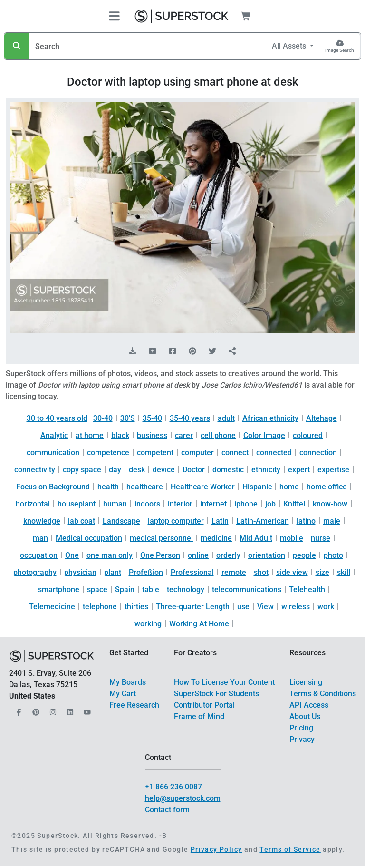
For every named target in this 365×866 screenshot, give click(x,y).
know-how (330, 503)
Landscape (121, 520)
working (148, 623)
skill (343, 572)
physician (80, 572)
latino (306, 520)
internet (213, 503)
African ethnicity (270, 418)
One (72, 555)
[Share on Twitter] (212, 351)
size (322, 572)
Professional (192, 572)
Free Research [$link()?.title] (134, 705)
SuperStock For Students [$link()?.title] (216, 693)
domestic (228, 469)
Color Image (264, 435)
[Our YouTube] (86, 709)
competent (155, 452)
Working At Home (199, 623)
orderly (228, 555)
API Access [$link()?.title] (308, 705)
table (150, 589)
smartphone (58, 589)
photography (35, 572)
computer (197, 452)
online (198, 555)
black (120, 435)
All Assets (290, 45)
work (325, 606)
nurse (320, 538)
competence (108, 452)
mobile (291, 538)
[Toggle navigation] (114, 16)
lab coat (81, 520)
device (164, 469)
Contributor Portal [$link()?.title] (204, 705)
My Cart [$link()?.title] (122, 693)
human (115, 503)
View (265, 606)
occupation (39, 555)
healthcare (144, 486)
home (289, 486)
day (115, 469)
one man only (109, 555)
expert (299, 469)
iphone (246, 503)
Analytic (54, 435)
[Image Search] (339, 46)
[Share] (232, 351)
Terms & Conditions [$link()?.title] (322, 693)
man (40, 538)
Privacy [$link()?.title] (302, 739)
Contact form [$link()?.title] (167, 809)
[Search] (16, 46)
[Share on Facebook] (172, 351)
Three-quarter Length (193, 606)
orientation (266, 555)
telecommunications (246, 589)
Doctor (193, 469)
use (243, 606)
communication (53, 452)
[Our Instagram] (51, 709)
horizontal (33, 503)
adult (226, 418)
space (97, 589)
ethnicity (265, 469)
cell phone (218, 435)
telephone (100, 606)
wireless (295, 606)
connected (274, 452)
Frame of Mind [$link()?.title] (199, 716)
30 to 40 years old (57, 418)
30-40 (103, 418)
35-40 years (190, 418)
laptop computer (176, 520)
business (152, 435)
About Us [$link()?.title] (304, 716)
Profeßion (146, 572)
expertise (333, 469)
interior (180, 503)
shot (261, 572)
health (108, 486)
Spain (124, 589)
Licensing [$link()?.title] (305, 682)
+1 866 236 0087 (173, 786)
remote (233, 572)
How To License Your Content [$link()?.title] (224, 682)
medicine (216, 538)
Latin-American (262, 520)
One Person (160, 555)
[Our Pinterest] (34, 709)
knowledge (41, 520)
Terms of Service (289, 849)
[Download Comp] (133, 351)
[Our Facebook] (17, 709)
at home (90, 435)
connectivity (34, 469)
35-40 (152, 418)
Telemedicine (52, 606)
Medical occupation (89, 538)
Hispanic (257, 486)
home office (327, 486)
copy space (82, 469)
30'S (127, 418)
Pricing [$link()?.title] (301, 727)
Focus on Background (53, 486)
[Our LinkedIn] (68, 709)
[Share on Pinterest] (192, 351)
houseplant (77, 503)
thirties (136, 606)
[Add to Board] (153, 351)
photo (333, 555)
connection (318, 452)
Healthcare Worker (203, 486)
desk (137, 469)
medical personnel (161, 538)
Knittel (294, 503)
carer (184, 435)
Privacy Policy (216, 849)
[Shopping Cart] (251, 16)
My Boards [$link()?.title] (127, 682)
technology (185, 589)
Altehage (321, 418)
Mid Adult (256, 538)
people (304, 555)
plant (112, 572)
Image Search (339, 50)
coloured (308, 435)
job (270, 503)
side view (292, 572)
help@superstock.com (183, 798)
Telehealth (307, 589)
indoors (147, 503)
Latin (220, 520)
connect (235, 452)
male (331, 520)
